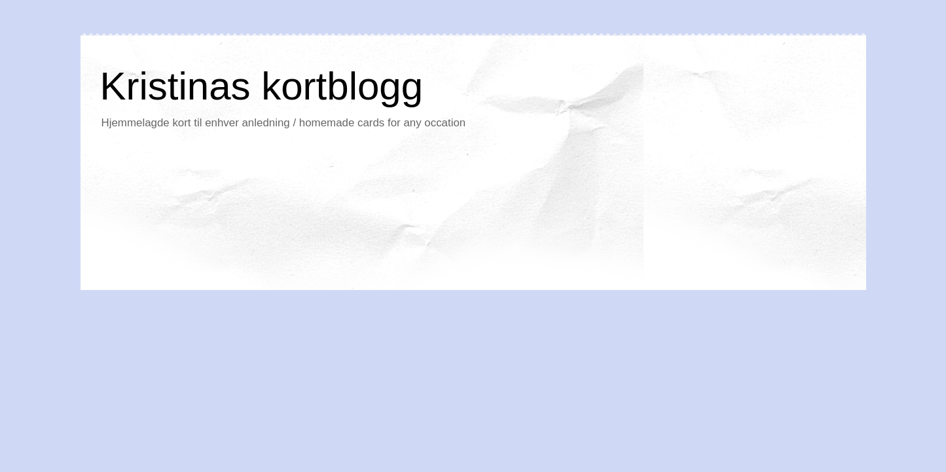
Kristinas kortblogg (262, 86)
